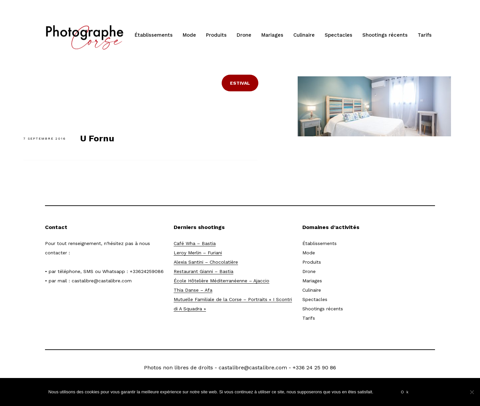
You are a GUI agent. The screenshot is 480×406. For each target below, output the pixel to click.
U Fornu (97, 138)
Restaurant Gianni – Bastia (203, 271)
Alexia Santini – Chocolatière (206, 262)
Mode (189, 35)
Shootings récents (385, 35)
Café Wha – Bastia (195, 243)
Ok (406, 392)
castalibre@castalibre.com (102, 280)
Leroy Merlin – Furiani (198, 252)
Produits (216, 35)
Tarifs (425, 35)
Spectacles (338, 35)
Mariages (272, 35)
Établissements (154, 35)
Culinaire (304, 35)
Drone (244, 35)
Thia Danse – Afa (193, 290)
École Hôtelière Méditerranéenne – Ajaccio (221, 280)
